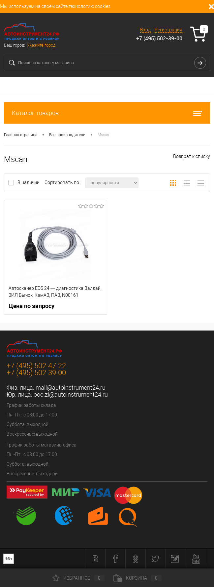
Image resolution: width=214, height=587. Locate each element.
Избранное (78, 578)
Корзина (137, 578)
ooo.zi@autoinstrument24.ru (71, 394)
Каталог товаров (107, 113)
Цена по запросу (31, 305)
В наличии (29, 182)
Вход (145, 29)
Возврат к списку (191, 156)
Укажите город (41, 45)
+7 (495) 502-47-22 (36, 366)
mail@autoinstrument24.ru (71, 387)
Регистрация (168, 29)
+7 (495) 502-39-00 (159, 38)
